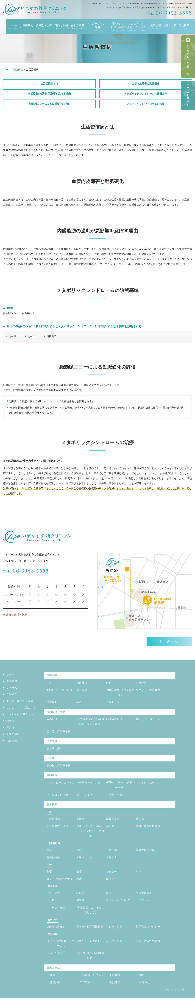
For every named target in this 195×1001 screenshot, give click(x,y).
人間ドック (113, 702)
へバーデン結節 (56, 910)
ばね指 (51, 902)
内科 (49, 683)
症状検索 (184, 27)
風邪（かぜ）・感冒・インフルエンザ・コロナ (90, 832)
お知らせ (11, 741)
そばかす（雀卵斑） (88, 943)
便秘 (49, 852)
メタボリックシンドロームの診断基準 (145, 93)
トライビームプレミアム (61, 786)
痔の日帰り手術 (58, 27)
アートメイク (84, 796)
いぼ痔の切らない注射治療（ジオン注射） (90, 722)
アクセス (11, 727)
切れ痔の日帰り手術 (59, 732)
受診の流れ (13, 734)
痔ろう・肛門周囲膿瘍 (89, 929)
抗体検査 (52, 702)
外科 (108, 683)
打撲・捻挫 (53, 895)
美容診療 (81, 690)
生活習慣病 (53, 820)
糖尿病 (140, 820)
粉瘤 (79, 881)
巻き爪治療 (77, 27)
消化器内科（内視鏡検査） (120, 693)
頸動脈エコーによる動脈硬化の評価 (49, 103)
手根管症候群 (144, 895)
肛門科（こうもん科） (60, 690)
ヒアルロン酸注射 (57, 796)
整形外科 (141, 683)
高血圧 (80, 820)
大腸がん (111, 859)
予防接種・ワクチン (92, 978)
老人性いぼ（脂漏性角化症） (90, 958)
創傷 (49, 873)
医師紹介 (11, 694)
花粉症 (110, 827)
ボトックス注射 (145, 784)
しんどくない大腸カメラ (21, 707)
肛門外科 (114, 978)
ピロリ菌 (111, 852)
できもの (111, 873)
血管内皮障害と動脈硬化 (145, 83)
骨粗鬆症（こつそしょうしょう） (90, 912)
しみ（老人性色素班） (149, 943)
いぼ (138, 873)
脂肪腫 (110, 881)
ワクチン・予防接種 (148, 690)
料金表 (10, 721)
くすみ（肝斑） (115, 943)
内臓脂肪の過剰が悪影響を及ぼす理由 (49, 93)
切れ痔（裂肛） (115, 929)
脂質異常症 (113, 820)
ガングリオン (144, 902)
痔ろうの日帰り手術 (148, 720)
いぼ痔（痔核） (56, 929)
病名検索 (170, 27)
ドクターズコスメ (117, 796)
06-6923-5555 (26, 571)
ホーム (16, 27)
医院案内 (27, 27)
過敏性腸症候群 (145, 852)
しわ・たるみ (55, 955)
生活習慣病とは (49, 83)
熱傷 (79, 873)
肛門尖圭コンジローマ (149, 929)
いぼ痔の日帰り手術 (118, 720)
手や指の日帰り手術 (118, 27)
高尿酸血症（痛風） (59, 827)
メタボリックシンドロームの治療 (145, 103)
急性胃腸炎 (53, 859)
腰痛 (108, 895)
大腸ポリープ (84, 859)
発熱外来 (81, 683)
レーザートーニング (88, 784)
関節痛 (80, 895)
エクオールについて (118, 902)
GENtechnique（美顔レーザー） (120, 786)
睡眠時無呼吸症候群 (148, 827)
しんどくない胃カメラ (19, 714)
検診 (79, 702)
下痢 (79, 852)
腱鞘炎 (80, 902)
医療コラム (53, 970)
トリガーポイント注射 (98, 27)
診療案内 (41, 27)
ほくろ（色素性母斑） (60, 881)
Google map (168, 641)
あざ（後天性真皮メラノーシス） (61, 946)
